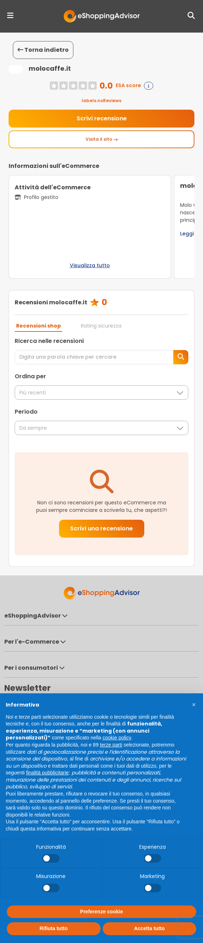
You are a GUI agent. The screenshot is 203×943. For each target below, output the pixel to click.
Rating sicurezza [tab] (101, 325)
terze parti (111, 745)
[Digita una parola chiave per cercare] (94, 357)
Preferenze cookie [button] (101, 911)
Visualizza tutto (90, 265)
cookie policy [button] (117, 737)
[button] (193, 704)
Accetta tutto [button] (149, 928)
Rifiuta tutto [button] (53, 928)
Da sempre (101, 428)
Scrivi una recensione (101, 528)
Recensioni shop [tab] (38, 325)
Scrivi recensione (102, 118)
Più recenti (101, 392)
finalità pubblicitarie (47, 772)
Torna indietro (43, 50)
